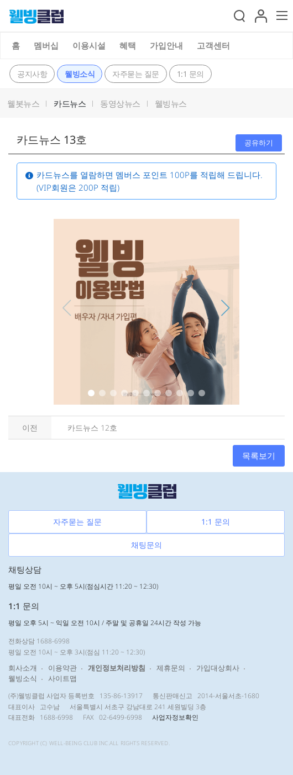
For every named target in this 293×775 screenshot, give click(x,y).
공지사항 (32, 74)
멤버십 (46, 45)
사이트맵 (62, 678)
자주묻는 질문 (135, 74)
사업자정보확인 (175, 717)
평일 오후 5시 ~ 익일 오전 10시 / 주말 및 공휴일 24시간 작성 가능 (104, 622)
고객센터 (213, 45)
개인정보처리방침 (116, 668)
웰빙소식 (80, 74)
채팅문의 (146, 545)
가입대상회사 (217, 668)
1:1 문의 (190, 74)
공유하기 (258, 143)
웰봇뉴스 (23, 103)
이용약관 (62, 668)
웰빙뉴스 (171, 103)
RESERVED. (155, 743)
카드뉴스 (70, 103)
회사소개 (22, 668)
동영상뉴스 (120, 103)
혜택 (127, 45)
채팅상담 (24, 569)
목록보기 (258, 455)
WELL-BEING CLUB (73, 743)
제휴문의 (170, 668)
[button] (261, 14)
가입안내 (166, 45)
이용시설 (89, 45)
